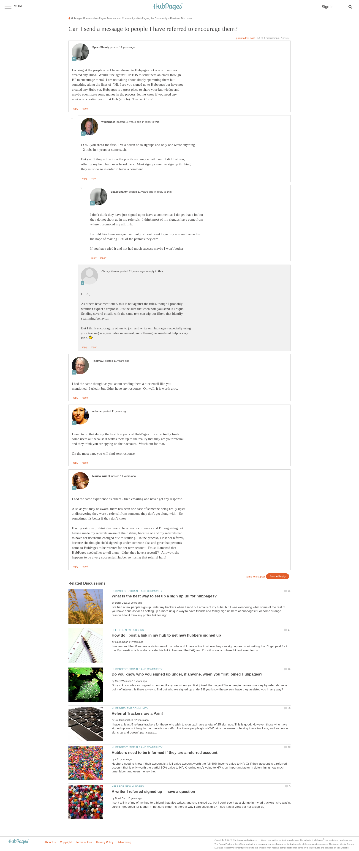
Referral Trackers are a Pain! (137, 713)
